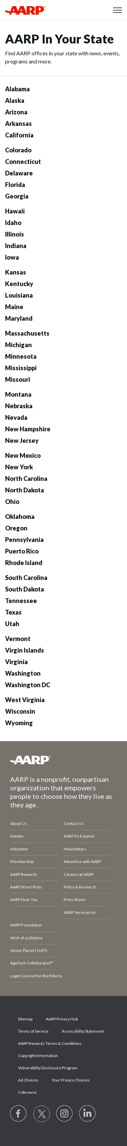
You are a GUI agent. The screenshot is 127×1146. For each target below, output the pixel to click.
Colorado (18, 150)
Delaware (19, 173)
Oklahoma (20, 516)
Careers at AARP (78, 874)
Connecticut (23, 161)
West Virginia (25, 699)
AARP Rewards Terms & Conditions (50, 1043)
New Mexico (23, 455)
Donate (16, 836)
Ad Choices (28, 1080)
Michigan (18, 345)
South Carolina (26, 577)
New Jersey (22, 440)
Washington (23, 673)
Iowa (12, 257)
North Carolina (26, 478)
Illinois (14, 234)
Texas (13, 612)
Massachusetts (27, 333)
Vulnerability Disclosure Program (48, 1067)
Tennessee (21, 600)
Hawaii (15, 211)
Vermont (17, 638)
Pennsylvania (24, 539)
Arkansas (18, 123)
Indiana (15, 245)
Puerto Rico (22, 551)
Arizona (16, 112)
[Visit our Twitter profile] (41, 1113)
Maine (14, 307)
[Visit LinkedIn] (87, 1113)
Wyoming (19, 723)
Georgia (16, 196)
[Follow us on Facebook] (18, 1113)
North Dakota (24, 490)
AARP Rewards (23, 874)
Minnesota (21, 356)
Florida (15, 184)
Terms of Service (33, 1031)
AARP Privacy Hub (62, 1018)
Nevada (16, 417)
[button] (117, 10)
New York (19, 467)
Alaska (14, 100)
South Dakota (24, 589)
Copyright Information (38, 1055)
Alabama (17, 89)
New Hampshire (27, 429)
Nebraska (19, 406)
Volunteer (19, 848)
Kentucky (19, 283)
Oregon (16, 528)
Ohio (12, 501)
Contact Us (74, 823)
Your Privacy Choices (71, 1080)
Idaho (13, 222)
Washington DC (27, 685)
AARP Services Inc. (80, 912)
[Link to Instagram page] (64, 1113)
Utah (12, 623)
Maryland (19, 318)
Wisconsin (20, 711)
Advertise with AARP (82, 861)
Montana (18, 394)
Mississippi (21, 368)
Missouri (17, 379)
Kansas (15, 272)
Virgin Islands (24, 650)
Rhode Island (23, 562)
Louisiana (19, 295)
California (19, 135)
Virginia (16, 661)
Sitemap (25, 1018)
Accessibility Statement (83, 1031)
